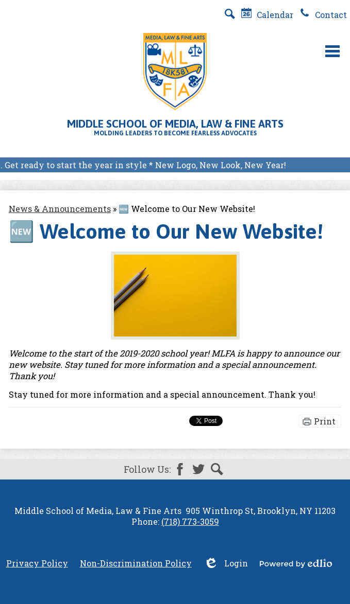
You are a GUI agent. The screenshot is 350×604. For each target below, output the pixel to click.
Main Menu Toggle (332, 51)
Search (217, 469)
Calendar (267, 14)
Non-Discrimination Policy (136, 563)
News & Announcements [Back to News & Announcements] (60, 208)
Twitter (198, 469)
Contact (323, 14)
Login (226, 563)
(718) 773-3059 (190, 521)
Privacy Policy (37, 563)
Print (325, 421)
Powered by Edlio (296, 563)
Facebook (180, 469)
